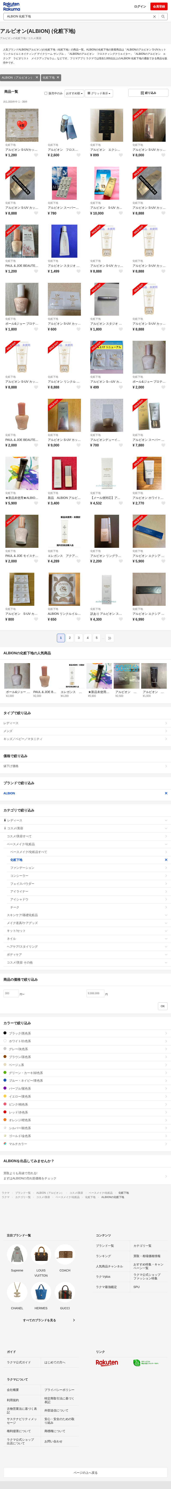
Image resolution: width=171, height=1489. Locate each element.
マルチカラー (85, 1144)
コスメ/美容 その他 (87, 962)
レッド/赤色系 (85, 1112)
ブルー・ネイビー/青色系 (85, 1080)
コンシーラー (89, 875)
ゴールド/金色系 (85, 1136)
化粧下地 (51, 77)
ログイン (140, 6)
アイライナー (89, 891)
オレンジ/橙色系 (85, 1120)
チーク (89, 907)
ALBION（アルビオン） (20, 77)
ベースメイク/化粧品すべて (89, 852)
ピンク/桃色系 (85, 1104)
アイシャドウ (89, 899)
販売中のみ (53, 93)
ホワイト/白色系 (85, 1041)
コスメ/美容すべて (87, 836)
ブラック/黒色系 (85, 1033)
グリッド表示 (99, 93)
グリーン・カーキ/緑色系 (85, 1073)
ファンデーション (89, 867)
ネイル (87, 938)
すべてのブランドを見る (39, 1320)
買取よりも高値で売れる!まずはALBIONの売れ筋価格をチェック (85, 1175)
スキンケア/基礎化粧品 (87, 915)
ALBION (85, 793)
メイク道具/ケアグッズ (87, 923)
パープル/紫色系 (85, 1088)
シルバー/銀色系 (85, 1128)
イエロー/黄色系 (85, 1096)
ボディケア (87, 954)
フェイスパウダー (89, 883)
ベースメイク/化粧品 (87, 844)
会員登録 (159, 6)
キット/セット (87, 930)
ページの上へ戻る (86, 1472)
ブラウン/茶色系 (85, 1057)
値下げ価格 (85, 766)
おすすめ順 (74, 93)
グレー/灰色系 (85, 1049)
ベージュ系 (85, 1065)
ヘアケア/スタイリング (87, 946)
